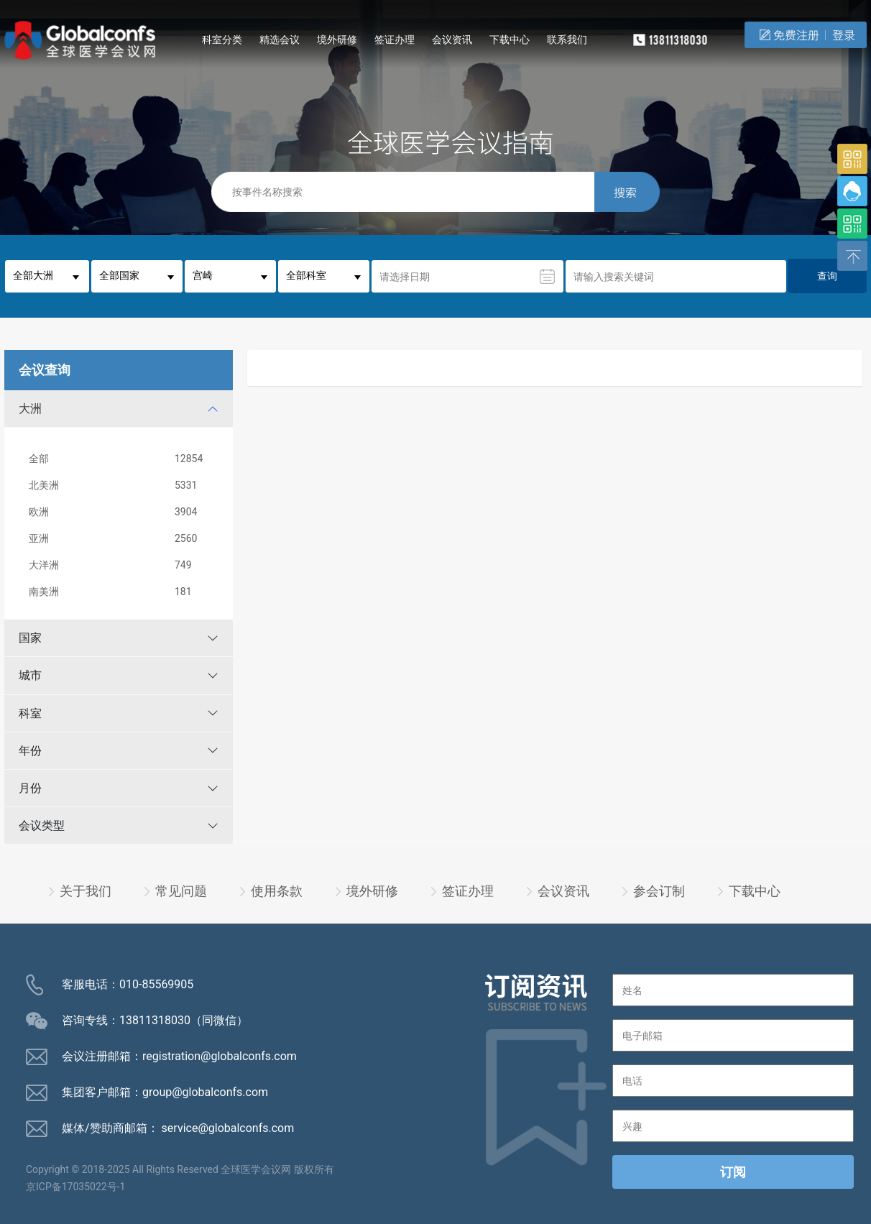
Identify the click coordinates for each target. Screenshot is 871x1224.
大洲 (30, 408)
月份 (30, 788)
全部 (121, 459)
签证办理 (394, 39)
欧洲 (121, 512)
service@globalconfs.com (228, 1128)
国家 (30, 638)
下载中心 (509, 39)
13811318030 (154, 1020)
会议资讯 (452, 39)
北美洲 (121, 485)
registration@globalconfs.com (219, 1056)
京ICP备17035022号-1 (75, 1186)
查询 (827, 276)
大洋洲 (121, 565)
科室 (30, 713)
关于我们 (85, 890)
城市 (30, 675)
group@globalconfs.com (205, 1092)
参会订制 (659, 890)
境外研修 (337, 39)
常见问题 (181, 890)
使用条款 (277, 890)
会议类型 (42, 825)
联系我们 (567, 39)
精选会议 (279, 39)
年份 (30, 751)
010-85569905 (156, 984)
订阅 (733, 1171)
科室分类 (222, 39)
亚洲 (121, 538)
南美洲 (121, 592)
